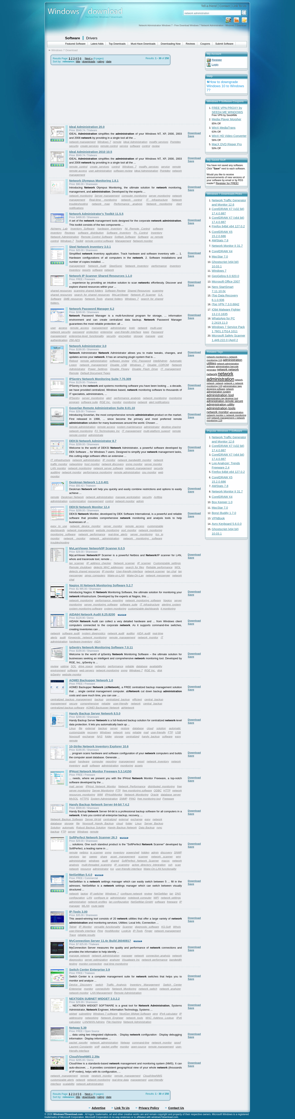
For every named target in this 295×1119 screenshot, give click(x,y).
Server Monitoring (103, 790)
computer (97, 761)
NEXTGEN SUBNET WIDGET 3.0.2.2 (94, 998)
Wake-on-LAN (115, 575)
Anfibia (158, 497)
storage (138, 336)
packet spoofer (78, 1042)
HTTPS (84, 798)
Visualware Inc (131, 959)
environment (58, 670)
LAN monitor (58, 468)
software (135, 146)
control (146, 146)
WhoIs (177, 926)
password (78, 332)
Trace (72, 934)
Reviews (190, 43)
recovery (92, 732)
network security (61, 332)
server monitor (153, 464)
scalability (69, 1083)
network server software (108, 468)
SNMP (123, 798)
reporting (111, 761)
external (90, 728)
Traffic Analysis (116, 984)
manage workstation (128, 497)
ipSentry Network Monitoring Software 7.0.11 (101, 647)
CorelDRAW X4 (222, 251)
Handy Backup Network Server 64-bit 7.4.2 (99, 804)
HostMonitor (112, 930)
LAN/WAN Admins (94, 1021)
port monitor (128, 530)
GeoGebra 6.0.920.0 (225, 276)
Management (123, 240)
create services (89, 146)
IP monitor (108, 460)
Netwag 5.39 (78, 1027)
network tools (134, 1017)
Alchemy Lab (59, 228)
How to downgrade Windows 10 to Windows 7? (225, 86)
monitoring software (63, 534)
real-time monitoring (116, 963)
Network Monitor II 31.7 (227, 245)
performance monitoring (97, 472)
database (142, 666)
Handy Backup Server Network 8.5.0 (94, 713)
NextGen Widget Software (135, 1013)
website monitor (71, 674)
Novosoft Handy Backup (98, 823)
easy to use (59, 526)
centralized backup (118, 699)
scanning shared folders (88, 290)
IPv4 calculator (169, 1013)
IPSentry (74, 398)
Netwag (125, 1042)
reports (86, 270)
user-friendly (120, 703)
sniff (96, 1046)
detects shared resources (84, 571)
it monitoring (168, 608)
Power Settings (98, 369)
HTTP (166, 790)
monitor (116, 402)
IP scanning (121, 864)
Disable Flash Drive (145, 369)
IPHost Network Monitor (101, 786)
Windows (105, 732)
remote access (78, 170)
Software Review (115, 290)
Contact (224, 6)
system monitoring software (85, 608)
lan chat (171, 571)
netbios (83, 852)
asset (72, 761)
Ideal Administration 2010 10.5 (90, 151)
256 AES (74, 340)
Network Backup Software (67, 819)
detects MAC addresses (108, 567)
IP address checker (98, 563)
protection (92, 332)
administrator (118, 327)
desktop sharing (171, 426)
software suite (89, 402)
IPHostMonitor (113, 794)
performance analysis (127, 398)
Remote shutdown (80, 567)
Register (217, 59)
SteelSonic (115, 265)
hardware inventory (110, 228)
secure (73, 703)
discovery (166, 852)
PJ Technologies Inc (107, 431)
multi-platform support (156, 431)
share (103, 856)
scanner (143, 856)
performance (159, 265)
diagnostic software (147, 926)
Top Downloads (117, 43)
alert (108, 398)
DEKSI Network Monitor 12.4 (89, 507)
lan (84, 856)
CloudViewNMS (152, 1075)
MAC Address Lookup (160, 1017)
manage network (79, 955)
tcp (112, 868)
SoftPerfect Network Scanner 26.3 (93, 837)
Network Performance (131, 786)
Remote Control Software (96, 236)
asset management (122, 856)
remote (117, 141)
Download (194, 133)
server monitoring (159, 195)
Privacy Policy (149, 1108)
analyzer (115, 959)
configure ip (101, 897)
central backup (152, 703)
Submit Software (224, 43)
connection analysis (158, 955)
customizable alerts (62, 1079)
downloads (88, 61)
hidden (145, 852)
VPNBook (218, 518)
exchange (88, 736)
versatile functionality (107, 926)
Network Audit (97, 265)
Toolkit (79, 240)
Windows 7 (104, 141)
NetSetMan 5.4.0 (80, 874)
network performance (91, 534)
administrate (95, 435)
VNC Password (141, 360)
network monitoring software (142, 538)
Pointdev (175, 141)
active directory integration (149, 864)
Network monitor (143, 240)
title (78, 61)
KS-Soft (166, 926)
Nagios (167, 600)
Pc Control (141, 232)
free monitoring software (137, 790)
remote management (122, 637)
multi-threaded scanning (97, 864)
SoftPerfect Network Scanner (140, 860)
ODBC (158, 790)
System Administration (104, 798)
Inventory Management (145, 984)
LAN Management (101, 992)
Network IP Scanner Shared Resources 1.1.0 (100, 275)
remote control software (99, 240)
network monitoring (81, 195)
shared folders (114, 298)
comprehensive (89, 703)
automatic (175, 728)
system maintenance (129, 426)
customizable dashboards (143, 608)
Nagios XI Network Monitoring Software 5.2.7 (101, 585)
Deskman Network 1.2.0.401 (89, 482)
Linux (72, 728)
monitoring (129, 402)
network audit (116, 633)
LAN (89, 897)
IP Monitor (85, 926)
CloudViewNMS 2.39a (84, 1056)
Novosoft (74, 736)
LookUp (126, 930)
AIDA (97, 641)
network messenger (158, 575)
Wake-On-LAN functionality (160, 868)
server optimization (96, 959)
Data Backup (147, 827)
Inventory (156, 232)
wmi (178, 856)
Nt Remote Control (137, 228)
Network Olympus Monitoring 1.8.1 (94, 180)
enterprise (106, 332)
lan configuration (119, 901)
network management (82, 141)
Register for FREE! (227, 183)
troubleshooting (60, 542)
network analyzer (170, 988)
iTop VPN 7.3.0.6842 (225, 304)
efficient (137, 699)
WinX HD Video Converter (229, 135)
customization (77, 501)
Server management (106, 195)
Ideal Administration (135, 141)
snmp (124, 670)
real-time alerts (117, 534)
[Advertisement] (83, 94)
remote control (109, 146)
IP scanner (144, 563)
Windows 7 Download (64, 50)
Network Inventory (137, 265)
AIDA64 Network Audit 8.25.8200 (92, 614)
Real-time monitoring (103, 199)
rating (100, 61)
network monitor (71, 472)
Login (215, 64)
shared (115, 860)
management (77, 265)
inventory (175, 265)
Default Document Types (95, 373)
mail (146, 732)
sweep (93, 856)
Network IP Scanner (143, 294)
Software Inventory (119, 232)
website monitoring (107, 530)
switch (99, 984)
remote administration (93, 360)
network (109, 270)
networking (75, 464)
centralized (132, 736)
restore (125, 728)
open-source (138, 1046)
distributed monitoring (161, 786)
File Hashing (113, 1021)
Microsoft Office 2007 (226, 281)
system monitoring (115, 608)
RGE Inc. (105, 402)
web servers (86, 670)
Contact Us (176, 1108)
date (108, 61)
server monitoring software (101, 604)
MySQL (73, 798)
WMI (100, 794)
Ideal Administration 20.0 (87, 126)
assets (139, 765)
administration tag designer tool (222, 398)
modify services (158, 141)
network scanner (155, 571)
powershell (132, 852)
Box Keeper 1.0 (222, 502)
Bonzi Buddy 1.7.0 (224, 513)
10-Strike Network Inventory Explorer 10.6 (99, 746)
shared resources (61, 290)
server (114, 728)
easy (178, 736)
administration (59, 501)
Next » (89, 58)
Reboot (73, 360)
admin (140, 501)
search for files (135, 567)
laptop (84, 893)
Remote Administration (127, 992)
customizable (77, 732)
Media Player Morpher (226, 119)
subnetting (85, 1013)
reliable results (86, 934)
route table (97, 905)
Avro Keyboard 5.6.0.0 (227, 523)
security (74, 146)
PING (132, 798)
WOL (178, 567)
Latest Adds (97, 43)
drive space (85, 666)
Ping (100, 930)
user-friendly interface (128, 332)
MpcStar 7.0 (220, 256)
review (156, 146)
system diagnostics (94, 633)
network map (101, 203)
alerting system (171, 604)
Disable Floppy (119, 369)
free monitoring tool (149, 798)
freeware (172, 901)
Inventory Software (82, 228)
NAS (99, 736)
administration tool (220, 395)
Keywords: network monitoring (87, 637)
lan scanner (76, 563)
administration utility (221, 404)
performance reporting (109, 600)
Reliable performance (159, 567)
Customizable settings (167, 563)
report (140, 761)
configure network (131, 893)
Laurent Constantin (81, 1046)
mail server (76, 786)
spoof (177, 1042)
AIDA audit (143, 633)
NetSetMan (161, 893)
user (53, 327)
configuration (77, 897)
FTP (170, 732)
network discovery (113, 464)
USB (178, 732)
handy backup (151, 736)
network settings (171, 897)
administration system (219, 391)
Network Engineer (112, 1017)
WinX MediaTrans (224, 127)
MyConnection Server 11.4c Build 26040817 (100, 940)
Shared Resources (139, 290)
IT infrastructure (157, 199)
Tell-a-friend (209, 6)
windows (94, 860)
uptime (64, 666)
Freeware (168, 798)
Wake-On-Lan (135, 575)
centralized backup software (67, 707)
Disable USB (118, 364)
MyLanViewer (120, 294)
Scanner (128, 926)
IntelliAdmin (160, 360)
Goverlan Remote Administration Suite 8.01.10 (102, 408)
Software (72, 38)
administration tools (221, 408)
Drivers (92, 38)
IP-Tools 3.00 (78, 911)
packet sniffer (109, 1046)
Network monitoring (159, 203)
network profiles (97, 901)
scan (178, 864)
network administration (86, 460)
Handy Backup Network (122, 827)
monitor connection (90, 963)
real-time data (120, 1079)
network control (131, 199)
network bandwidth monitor (134, 460)
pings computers (95, 575)
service (123, 146)
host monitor (92, 464)
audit (63, 637)
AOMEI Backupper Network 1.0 (91, 680)
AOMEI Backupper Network (102, 707)
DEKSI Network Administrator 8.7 (93, 441)
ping (155, 1013)
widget (73, 1013)
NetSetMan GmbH (142, 901)
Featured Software (75, 43)
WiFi (156, 897)
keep (146, 332)
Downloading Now (171, 43)
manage (150, 336)
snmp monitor (134, 464)
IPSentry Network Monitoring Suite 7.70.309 (100, 379)
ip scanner (96, 852)
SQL (73, 666)
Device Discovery (80, 984)
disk (159, 670)
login (132, 327)
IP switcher (96, 893)
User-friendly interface (129, 571)
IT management (171, 369)
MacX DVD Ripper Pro (227, 144)
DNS (178, 893)
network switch (147, 988)
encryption (124, 336)
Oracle (155, 794)
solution (161, 728)
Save (191, 136)
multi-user (156, 327)
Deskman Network (72, 497)
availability (156, 666)
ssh (170, 864)
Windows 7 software (105, 1013)
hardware (84, 761)
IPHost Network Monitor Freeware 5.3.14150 (100, 771)
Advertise (99, 1108)
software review (123, 170)
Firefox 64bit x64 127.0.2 (228, 226)
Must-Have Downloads (143, 43)
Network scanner (124, 563)
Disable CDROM (158, 364)
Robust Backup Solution (91, 827)
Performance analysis (128, 203)
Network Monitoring (136, 794)
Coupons (205, 43)
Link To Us (239, 6)
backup (98, 699)
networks (100, 666)
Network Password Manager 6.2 (91, 308)
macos (165, 860)
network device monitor (85, 526)
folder (108, 736)
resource (86, 868)
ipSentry (56, 674)
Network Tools (93, 298)
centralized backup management (71, 699)
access (63, 327)
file (80, 728)
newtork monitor (101, 1075)
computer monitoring (134, 195)
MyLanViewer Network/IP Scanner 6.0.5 (97, 548)
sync (127, 732)
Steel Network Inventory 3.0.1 (90, 246)
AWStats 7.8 (220, 240)
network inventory (158, 761)
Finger (148, 930)
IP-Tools (138, 930)
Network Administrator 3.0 (88, 346)
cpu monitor (149, 472)
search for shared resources (92, 294)
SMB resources (73, 298)
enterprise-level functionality (86, 336)
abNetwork (127, 707)
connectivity (102, 988)
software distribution (91, 232)
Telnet (73, 926)
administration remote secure (225, 401)
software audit (71, 633)
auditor (130, 633)
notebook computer (140, 897)
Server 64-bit (93, 819)
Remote (74, 373)
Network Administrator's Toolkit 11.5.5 (96, 213)
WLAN (86, 905)
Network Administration (65, 236)
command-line (140, 1042)
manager (126, 955)
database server (171, 794)
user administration (100, 170)
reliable (129, 666)
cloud (150, 728)
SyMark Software (125, 236)
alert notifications (159, 402)
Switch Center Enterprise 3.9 (89, 969)
